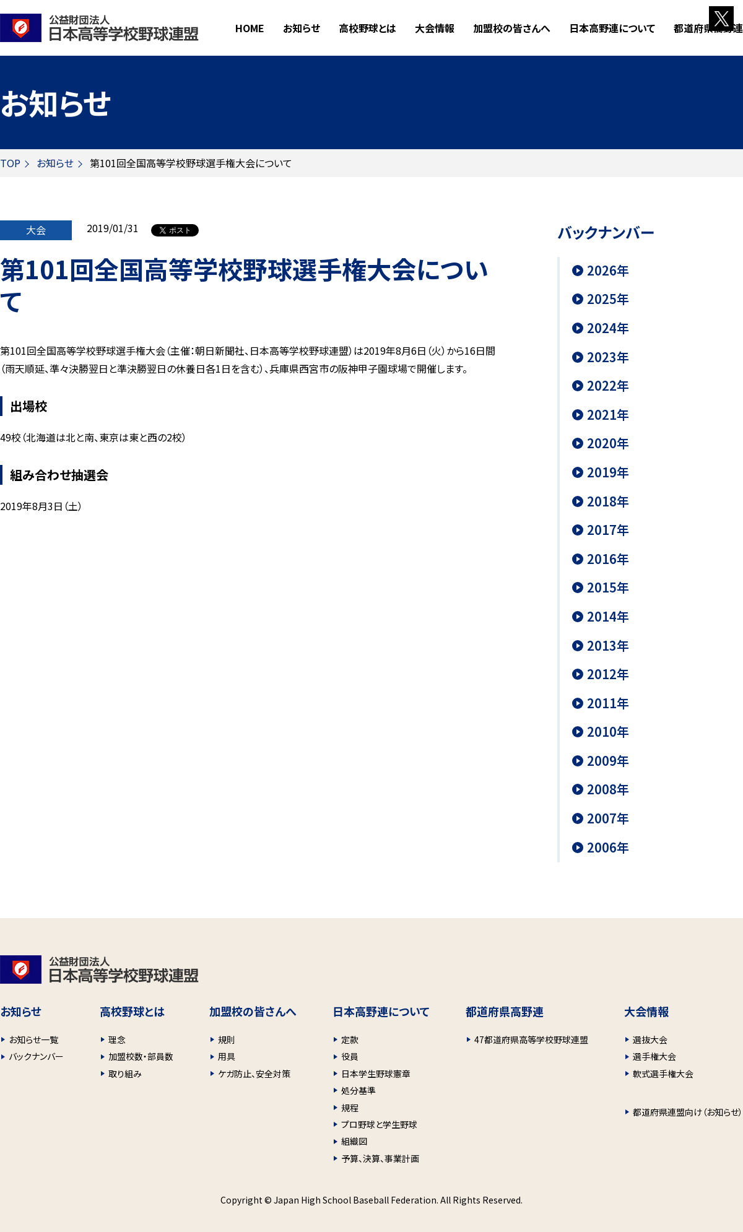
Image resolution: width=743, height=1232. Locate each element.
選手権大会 (654, 1056)
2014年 (608, 616)
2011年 (608, 703)
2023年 (608, 357)
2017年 (608, 530)
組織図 (354, 1141)
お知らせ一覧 (33, 1039)
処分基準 (358, 1090)
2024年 (608, 328)
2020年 (608, 443)
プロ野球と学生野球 (379, 1124)
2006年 (608, 847)
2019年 (608, 472)
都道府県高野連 (708, 27)
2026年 (608, 270)
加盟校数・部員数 (140, 1056)
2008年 (608, 789)
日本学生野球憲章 (376, 1073)
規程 (349, 1107)
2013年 (608, 645)
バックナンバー (36, 1056)
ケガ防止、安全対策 (254, 1073)
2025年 (608, 299)
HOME (249, 27)
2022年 (608, 385)
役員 (349, 1056)
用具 (226, 1056)
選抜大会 (650, 1039)
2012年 (608, 674)
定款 (349, 1039)
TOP (10, 162)
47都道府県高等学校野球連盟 (531, 1039)
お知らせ (301, 27)
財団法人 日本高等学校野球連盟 (99, 28)
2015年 (608, 587)
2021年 (608, 414)
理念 (117, 1039)
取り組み (125, 1073)
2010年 (608, 731)
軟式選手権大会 (663, 1073)
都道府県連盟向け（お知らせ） (688, 1112)
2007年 (608, 818)
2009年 (608, 760)
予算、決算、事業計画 (380, 1158)
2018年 (608, 501)
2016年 (608, 559)
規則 (226, 1039)
